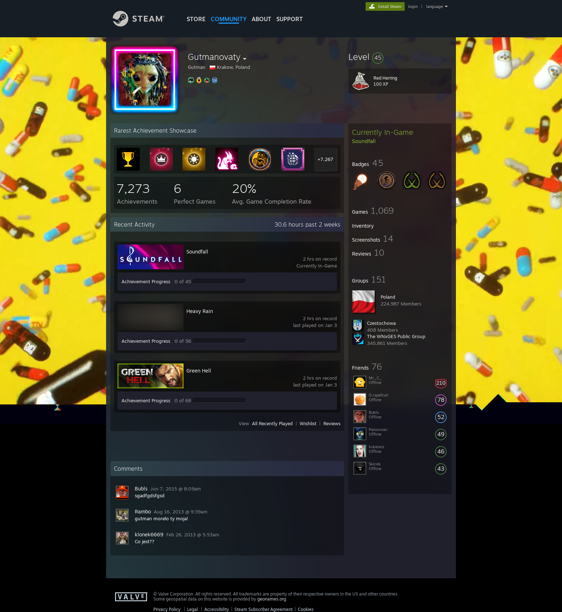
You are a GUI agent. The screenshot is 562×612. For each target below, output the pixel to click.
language (434, 6)
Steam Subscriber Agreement (263, 609)
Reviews (331, 423)
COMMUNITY (229, 19)
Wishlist (308, 423)
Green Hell (198, 370)
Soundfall (197, 251)
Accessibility (216, 609)
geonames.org (271, 599)
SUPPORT (289, 19)
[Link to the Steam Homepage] (144, 25)
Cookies (306, 609)
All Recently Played (272, 423)
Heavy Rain (199, 311)
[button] (400, 56)
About (261, 19)
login (413, 6)
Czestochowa (381, 323)
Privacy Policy (167, 609)
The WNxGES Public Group (396, 336)
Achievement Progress (146, 281)
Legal (192, 609)
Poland (388, 297)
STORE (196, 19)
